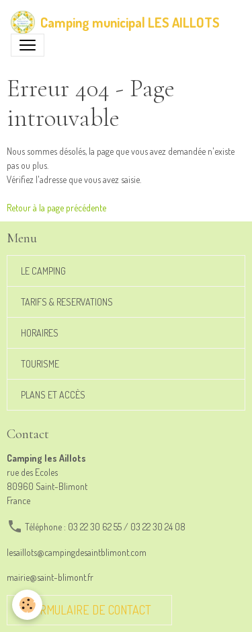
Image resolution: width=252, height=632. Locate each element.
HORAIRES (39, 333)
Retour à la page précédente (56, 207)
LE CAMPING (43, 271)
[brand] (115, 22)
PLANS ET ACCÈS (53, 394)
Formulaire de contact (89, 609)
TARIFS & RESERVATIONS (67, 302)
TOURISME (40, 364)
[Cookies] (27, 605)
